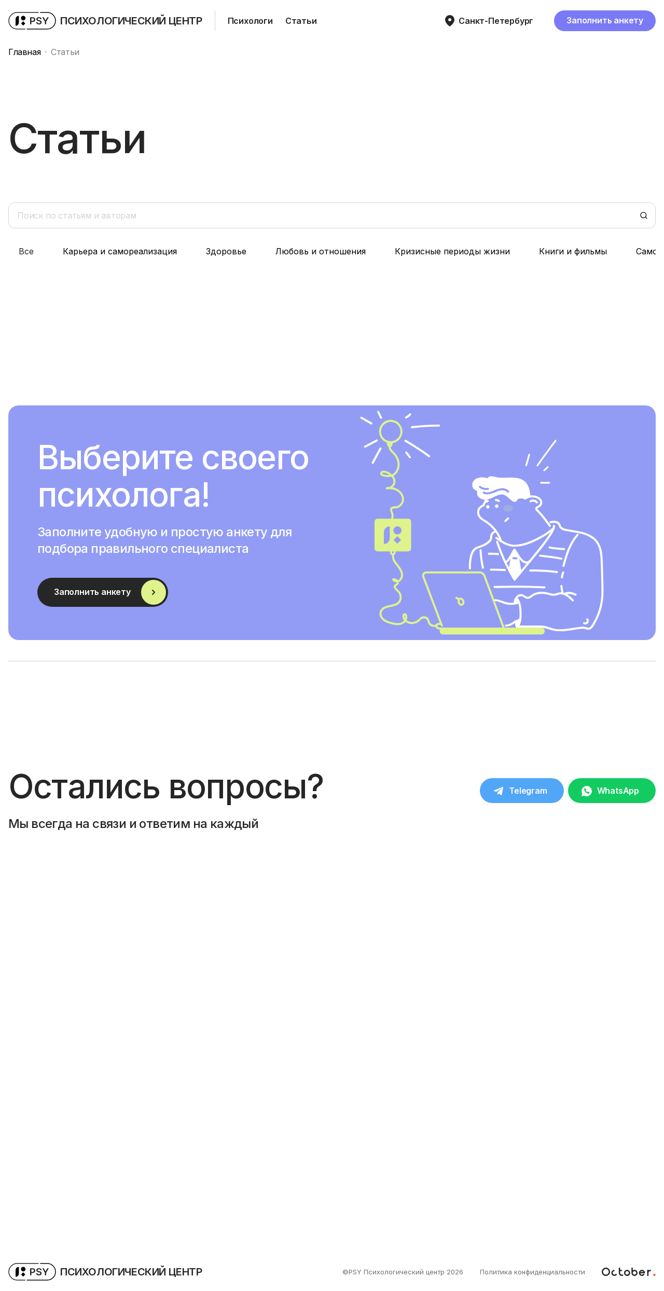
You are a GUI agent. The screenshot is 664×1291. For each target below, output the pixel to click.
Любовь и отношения (320, 251)
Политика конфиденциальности (532, 1272)
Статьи (301, 21)
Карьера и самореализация (120, 251)
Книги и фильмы (573, 251)
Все (26, 251)
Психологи (250, 21)
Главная (24, 52)
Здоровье (226, 251)
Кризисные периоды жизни (452, 251)
